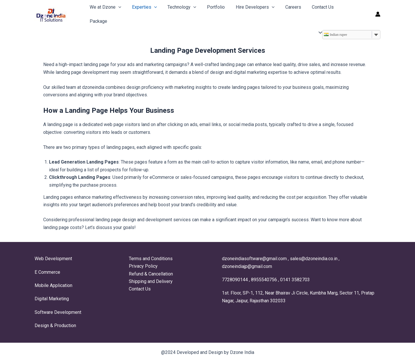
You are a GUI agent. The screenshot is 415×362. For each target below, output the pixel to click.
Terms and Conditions (150, 258)
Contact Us (313, 12)
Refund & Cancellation (150, 274)
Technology (178, 12)
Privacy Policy (142, 266)
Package (341, 12)
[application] (117, 12)
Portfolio (211, 12)
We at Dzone (104, 12)
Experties (142, 12)
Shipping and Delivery (150, 281)
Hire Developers (248, 12)
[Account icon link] (377, 12)
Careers (285, 12)
